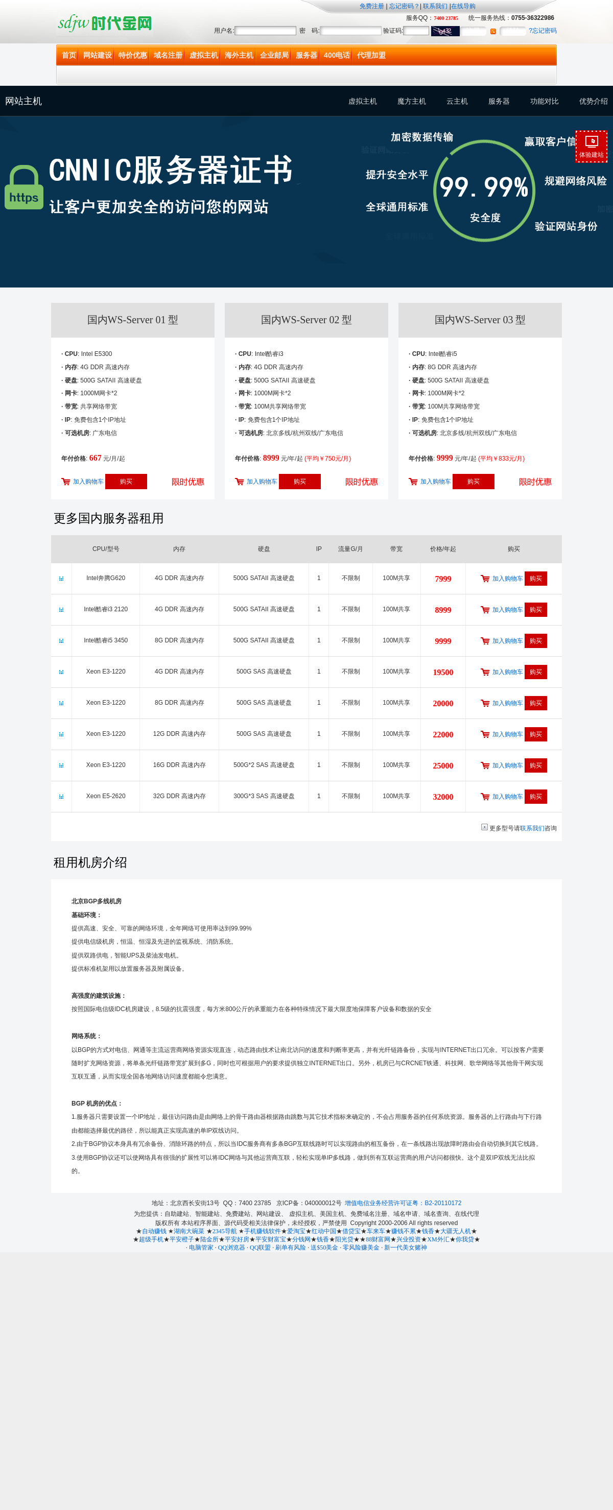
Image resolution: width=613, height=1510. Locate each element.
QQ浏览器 (231, 1247)
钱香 (428, 1231)
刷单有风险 (290, 1247)
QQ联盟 (260, 1247)
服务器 (306, 55)
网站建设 (97, 55)
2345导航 (225, 1231)
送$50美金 (324, 1247)
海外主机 (239, 55)
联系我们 (435, 6)
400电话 (337, 55)
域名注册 (168, 55)
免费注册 (372, 6)
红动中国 (324, 1231)
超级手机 (151, 1239)
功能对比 (544, 101)
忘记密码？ (404, 6)
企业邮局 (274, 55)
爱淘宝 (296, 1231)
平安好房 (237, 1239)
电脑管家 (201, 1247)
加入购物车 (88, 481)
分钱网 (301, 1239)
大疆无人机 (455, 1231)
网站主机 (23, 101)
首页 (69, 55)
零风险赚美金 (361, 1247)
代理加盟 (371, 55)
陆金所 (209, 1239)
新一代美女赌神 (405, 1247)
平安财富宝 (270, 1239)
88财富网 (378, 1239)
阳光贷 (344, 1239)
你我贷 (465, 1239)
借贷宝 (351, 1231)
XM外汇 (438, 1239)
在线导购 (463, 6)
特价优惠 (133, 55)
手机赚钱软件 (262, 1231)
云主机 (457, 101)
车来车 (376, 1231)
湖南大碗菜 (189, 1231)
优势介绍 (593, 101)
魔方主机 (411, 101)
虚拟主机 (204, 55)
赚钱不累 (403, 1231)
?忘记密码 (543, 30)
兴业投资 (408, 1239)
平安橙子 (182, 1239)
